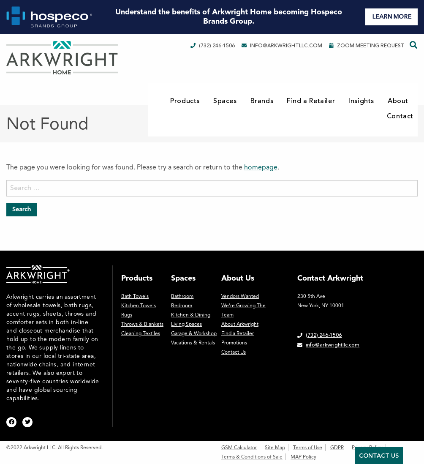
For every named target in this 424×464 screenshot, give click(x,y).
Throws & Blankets (142, 324)
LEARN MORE (391, 16)
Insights (361, 101)
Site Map (275, 447)
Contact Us (233, 352)
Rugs (126, 315)
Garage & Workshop (194, 333)
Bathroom (182, 296)
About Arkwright (239, 324)
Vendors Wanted (240, 296)
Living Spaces (186, 324)
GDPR (337, 447)
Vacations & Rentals (193, 343)
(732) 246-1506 (212, 46)
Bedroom (181, 305)
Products (185, 101)
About (398, 101)
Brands (262, 101)
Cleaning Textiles (140, 333)
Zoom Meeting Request (367, 46)
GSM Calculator (239, 447)
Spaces (225, 101)
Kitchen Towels (138, 305)
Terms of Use (307, 447)
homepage (260, 167)
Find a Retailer (311, 101)
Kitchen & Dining (190, 315)
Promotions (234, 343)
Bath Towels (135, 296)
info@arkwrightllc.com (282, 46)
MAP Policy (303, 457)
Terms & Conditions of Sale (252, 457)
